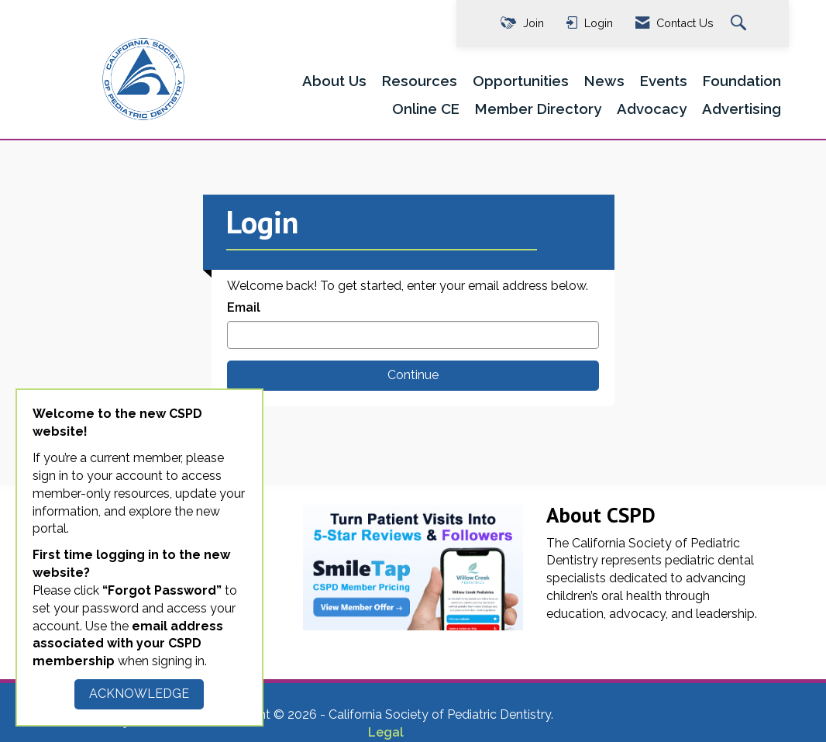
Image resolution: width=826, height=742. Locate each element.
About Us (334, 80)
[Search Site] (740, 23)
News (604, 80)
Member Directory (538, 108)
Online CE (425, 108)
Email (243, 307)
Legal (386, 732)
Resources (419, 80)
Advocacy (652, 108)
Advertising (741, 108)
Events (663, 80)
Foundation (742, 80)
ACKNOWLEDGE (139, 693)
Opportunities (521, 80)
